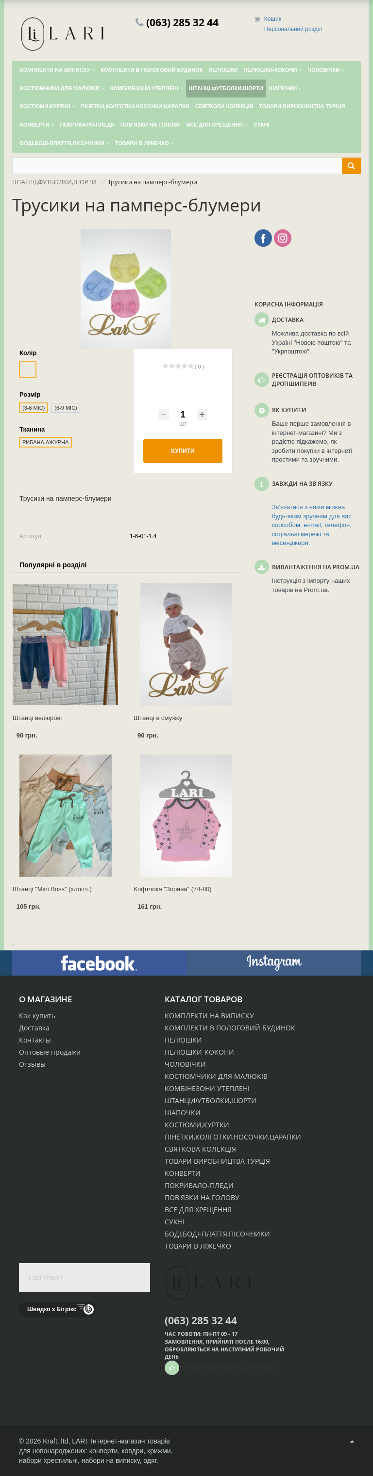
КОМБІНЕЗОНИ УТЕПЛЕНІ (207, 1088)
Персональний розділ (293, 29)
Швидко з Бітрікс (51, 1309)
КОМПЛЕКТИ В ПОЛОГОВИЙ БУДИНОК (230, 1027)
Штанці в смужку (158, 718)
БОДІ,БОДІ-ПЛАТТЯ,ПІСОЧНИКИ (217, 1233)
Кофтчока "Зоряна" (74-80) (172, 889)
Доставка (34, 1027)
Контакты (35, 1039)
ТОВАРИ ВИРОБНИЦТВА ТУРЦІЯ (217, 1161)
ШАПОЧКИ (183, 1112)
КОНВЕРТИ (183, 1173)
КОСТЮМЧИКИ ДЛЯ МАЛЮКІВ (216, 1076)
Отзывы (32, 1064)
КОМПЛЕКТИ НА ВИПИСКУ (209, 1015)
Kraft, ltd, (56, 1441)
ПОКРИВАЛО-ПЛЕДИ (199, 1185)
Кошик (272, 19)
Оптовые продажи (50, 1052)
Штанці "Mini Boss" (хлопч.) (52, 889)
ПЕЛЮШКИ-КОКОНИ (199, 1052)
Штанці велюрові (37, 718)
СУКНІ (175, 1221)
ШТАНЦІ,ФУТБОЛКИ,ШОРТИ (210, 1100)
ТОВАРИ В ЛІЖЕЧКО (198, 1246)
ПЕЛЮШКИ (183, 1039)
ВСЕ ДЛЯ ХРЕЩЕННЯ (198, 1209)
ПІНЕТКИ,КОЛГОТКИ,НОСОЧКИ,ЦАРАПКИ (233, 1136)
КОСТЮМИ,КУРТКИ (197, 1124)
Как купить (37, 1015)
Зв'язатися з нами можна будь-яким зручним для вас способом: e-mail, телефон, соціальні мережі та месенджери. (312, 524)
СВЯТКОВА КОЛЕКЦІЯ (200, 1149)
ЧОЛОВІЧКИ (185, 1064)
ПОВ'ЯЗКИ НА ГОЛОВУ (202, 1197)
